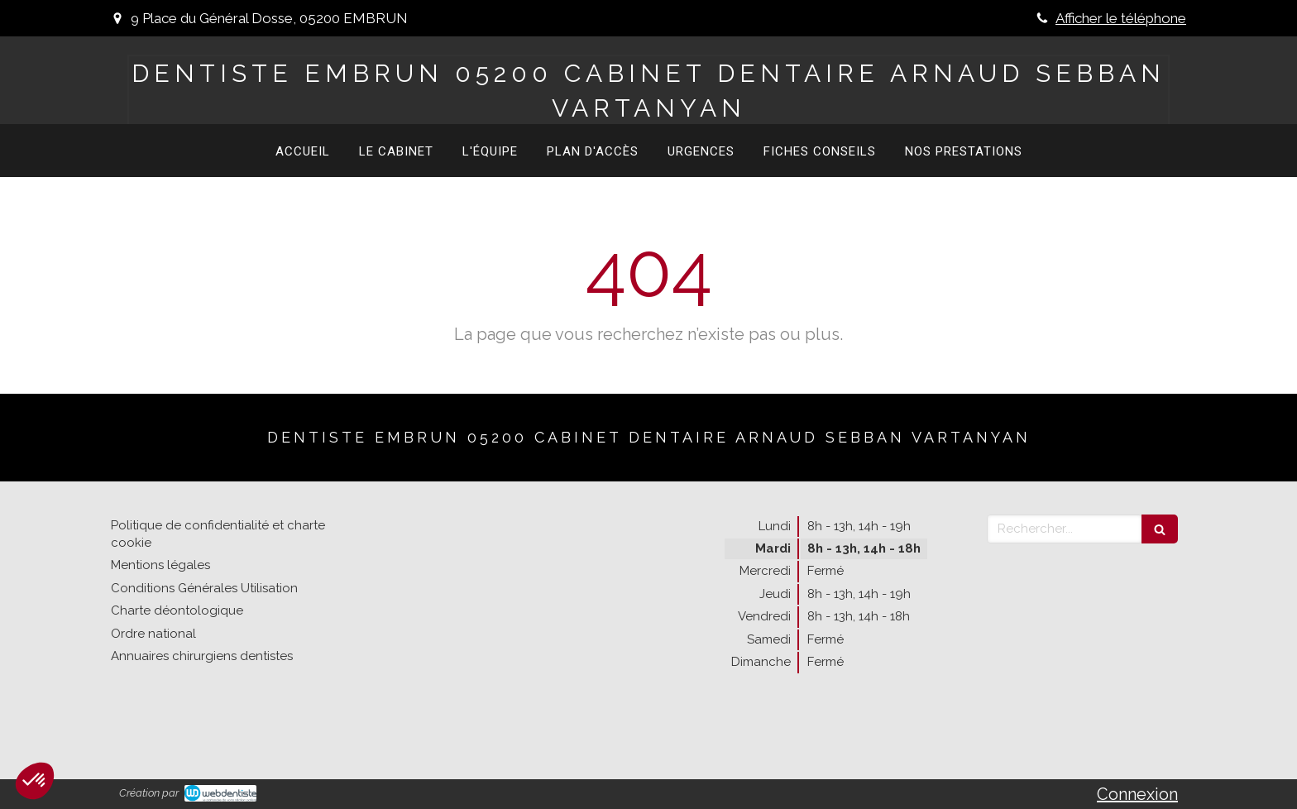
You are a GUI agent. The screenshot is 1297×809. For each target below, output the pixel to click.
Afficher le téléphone (1120, 18)
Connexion (1137, 794)
